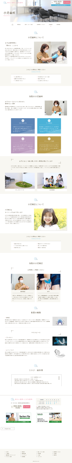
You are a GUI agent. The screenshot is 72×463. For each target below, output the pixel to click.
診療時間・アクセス (57, 451)
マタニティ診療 (9, 456)
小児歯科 (55, 453)
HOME (7, 451)
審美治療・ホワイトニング (10, 455)
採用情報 (23, 456)
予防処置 (39, 453)
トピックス (40, 456)
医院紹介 (23, 451)
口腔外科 (55, 455)
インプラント (24, 455)
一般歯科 (7, 453)
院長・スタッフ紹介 (41, 451)
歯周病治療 (24, 453)
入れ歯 (39, 455)
